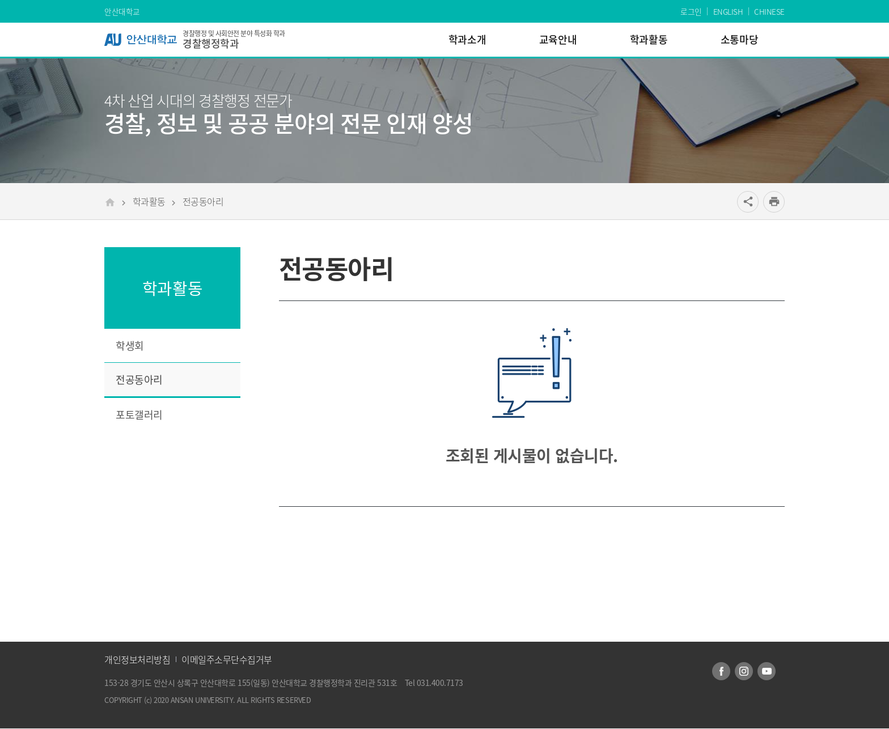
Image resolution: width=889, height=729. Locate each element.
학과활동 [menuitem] (648, 39)
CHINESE (769, 11)
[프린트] (774, 202)
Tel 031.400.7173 (434, 682)
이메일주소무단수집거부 (226, 659)
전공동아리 (203, 201)
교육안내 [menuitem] (558, 39)
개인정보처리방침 (137, 659)
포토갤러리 (139, 414)
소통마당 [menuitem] (739, 39)
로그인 (691, 11)
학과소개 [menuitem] (467, 39)
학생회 (130, 345)
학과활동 (149, 201)
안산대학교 (122, 11)
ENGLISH (728, 11)
